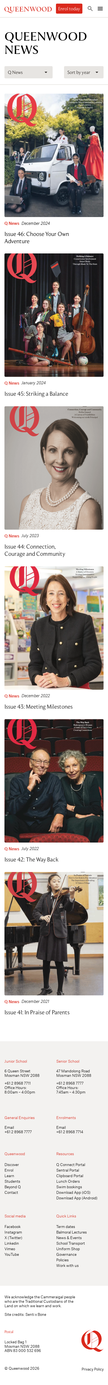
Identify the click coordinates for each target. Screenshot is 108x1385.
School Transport (70, 1243)
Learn (9, 1175)
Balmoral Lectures (71, 1232)
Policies (62, 1259)
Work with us (67, 1265)
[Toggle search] (90, 8)
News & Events (69, 1237)
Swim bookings (69, 1186)
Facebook (12, 1226)
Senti (29, 1314)
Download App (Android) (76, 1197)
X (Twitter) (13, 1237)
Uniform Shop (68, 1248)
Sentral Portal (67, 1170)
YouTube (11, 1254)
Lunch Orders (68, 1181)
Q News (11, 223)
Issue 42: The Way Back (31, 858)
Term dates (65, 1226)
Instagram (13, 1232)
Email (9, 1127)
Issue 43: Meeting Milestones (38, 705)
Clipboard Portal (69, 1175)
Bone (42, 1314)
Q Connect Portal (70, 1164)
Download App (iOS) (73, 1192)
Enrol (8, 1170)
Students (12, 1181)
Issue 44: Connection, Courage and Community (34, 549)
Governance (66, 1254)
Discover (11, 1164)
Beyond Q (12, 1186)
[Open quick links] (99, 1032)
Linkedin (11, 1243)
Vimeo (9, 1248)
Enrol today (69, 8)
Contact (11, 1192)
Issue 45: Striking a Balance (36, 392)
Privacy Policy (93, 1369)
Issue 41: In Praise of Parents (37, 1010)
